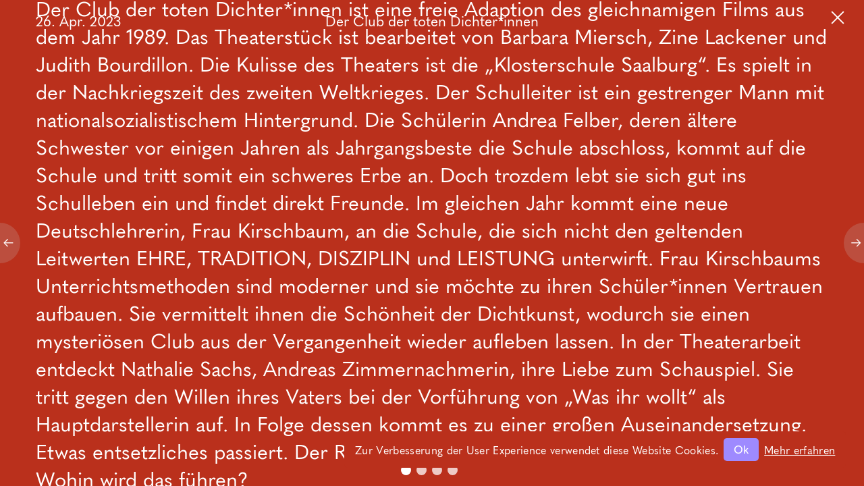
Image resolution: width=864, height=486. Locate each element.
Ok (741, 448)
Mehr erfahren (799, 449)
